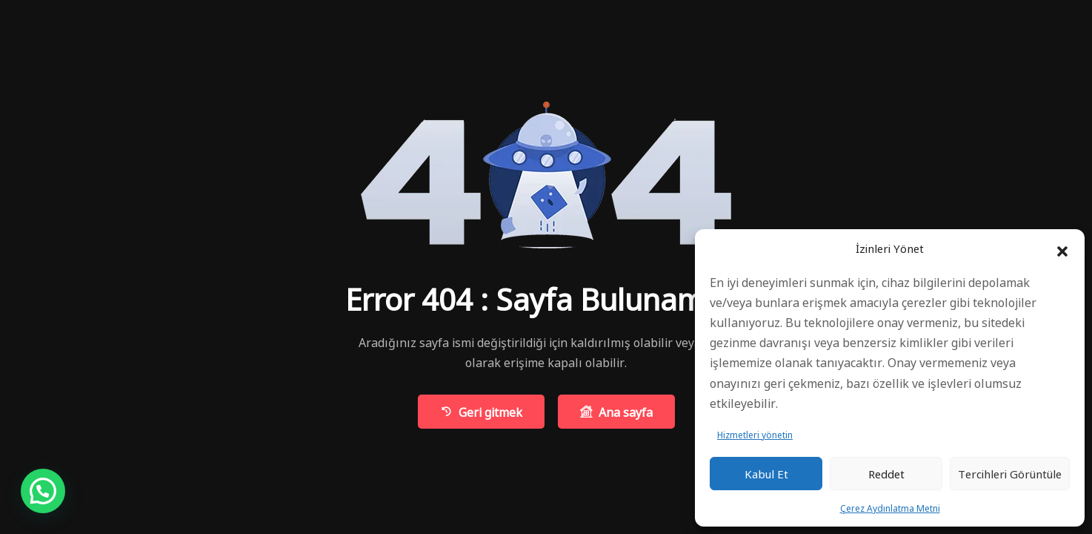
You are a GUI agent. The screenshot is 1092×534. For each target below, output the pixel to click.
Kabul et (766, 473)
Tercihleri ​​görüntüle (1010, 473)
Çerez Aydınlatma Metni (890, 507)
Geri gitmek (481, 411)
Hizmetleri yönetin (755, 434)
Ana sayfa (616, 411)
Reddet (886, 473)
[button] (1062, 248)
